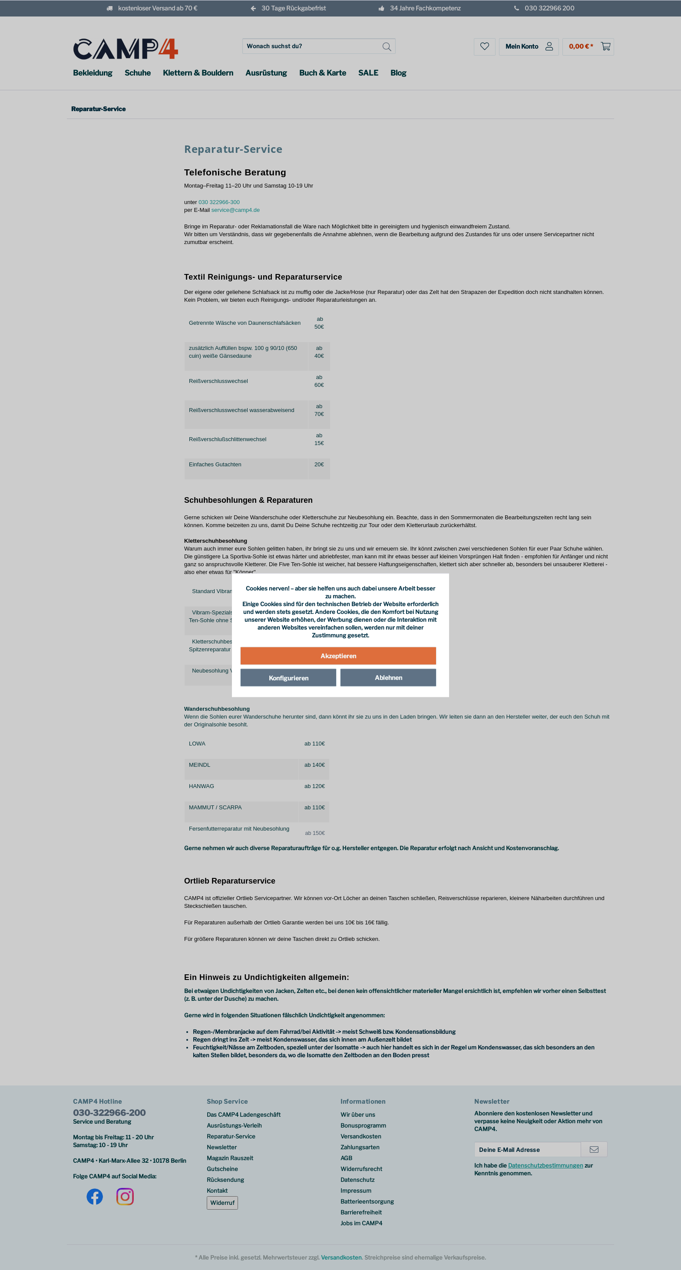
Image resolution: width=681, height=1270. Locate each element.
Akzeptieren (338, 656)
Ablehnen (388, 677)
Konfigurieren (288, 678)
